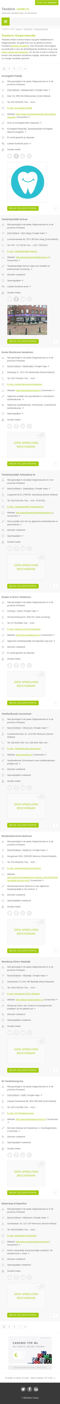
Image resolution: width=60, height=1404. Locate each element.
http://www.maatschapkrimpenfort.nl (32, 1241)
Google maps (43, 90)
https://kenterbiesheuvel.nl (28, 390)
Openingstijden (15, 280)
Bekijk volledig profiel (23, 208)
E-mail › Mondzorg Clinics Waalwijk (23, 993)
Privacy (36, 1398)
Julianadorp (28, 488)
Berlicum (27, 850)
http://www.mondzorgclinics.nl (29, 999)
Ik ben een (47, 2)
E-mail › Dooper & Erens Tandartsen (24, 629)
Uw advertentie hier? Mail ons (30, 1367)
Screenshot (23, 117)
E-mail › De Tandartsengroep (20, 1113)
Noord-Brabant (14, 850)
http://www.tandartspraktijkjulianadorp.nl (34, 512)
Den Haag (26, 233)
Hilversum (27, 728)
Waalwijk (27, 975)
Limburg (11, 611)
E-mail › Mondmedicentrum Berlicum (24, 868)
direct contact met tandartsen (15, 52)
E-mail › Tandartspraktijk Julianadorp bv (25, 506)
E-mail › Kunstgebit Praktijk (19, 108)
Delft (23, 1095)
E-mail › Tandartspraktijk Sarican (22, 251)
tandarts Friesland (19, 46)
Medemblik (28, 366)
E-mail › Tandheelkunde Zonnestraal (24, 748)
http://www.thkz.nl (24, 754)
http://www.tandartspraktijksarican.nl (32, 257)
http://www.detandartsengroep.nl (31, 1119)
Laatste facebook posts (19, 143)
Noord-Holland (14, 366)
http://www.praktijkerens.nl (28, 635)
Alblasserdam (27, 90)
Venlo (19, 611)
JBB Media (27, 1398)
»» (25, 69)
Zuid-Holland (13, 90)
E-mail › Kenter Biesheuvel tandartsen (24, 384)
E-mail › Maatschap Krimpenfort (21, 1235)
